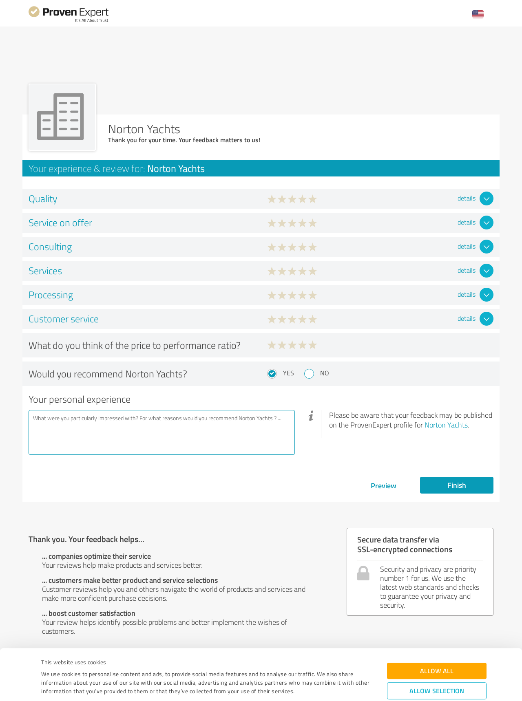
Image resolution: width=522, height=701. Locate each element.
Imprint (50, 663)
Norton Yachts (446, 425)
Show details (312, 686)
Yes (288, 372)
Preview (383, 485)
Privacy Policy (82, 663)
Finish (456, 485)
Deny (437, 670)
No (324, 372)
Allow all (436, 625)
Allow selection (436, 645)
